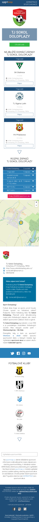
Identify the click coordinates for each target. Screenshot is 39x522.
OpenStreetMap (31, 245)
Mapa (19, 83)
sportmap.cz (10, 460)
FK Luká (20, 414)
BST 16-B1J (20, 190)
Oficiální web (19, 45)
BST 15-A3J (20, 187)
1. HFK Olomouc (19, 386)
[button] (21, 223)
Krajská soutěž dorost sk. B (20, 176)
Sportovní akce (30, 4)
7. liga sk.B (20, 172)
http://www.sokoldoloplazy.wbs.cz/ (19, 268)
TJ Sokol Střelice (19, 429)
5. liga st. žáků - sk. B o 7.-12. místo (20, 182)
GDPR (31, 515)
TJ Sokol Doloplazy (19, 168)
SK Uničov (20, 400)
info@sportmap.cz (24, 501)
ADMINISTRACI (28, 476)
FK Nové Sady (19, 372)
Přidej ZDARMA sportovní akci (19, 196)
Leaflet (26, 245)
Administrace (31, 2)
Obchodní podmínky (22, 515)
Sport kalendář (9, 515)
